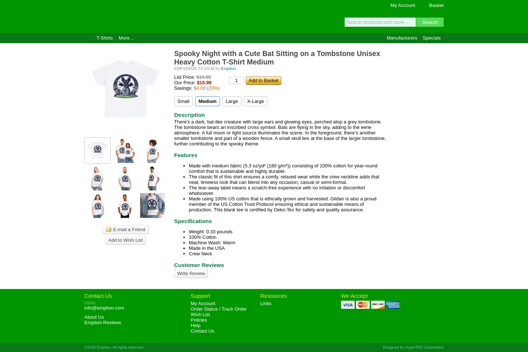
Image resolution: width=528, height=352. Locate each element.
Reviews (102, 322)
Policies (199, 320)
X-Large (255, 101)
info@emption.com (104, 308)
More (127, 38)
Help (196, 325)
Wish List (200, 314)
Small (183, 101)
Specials (432, 38)
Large (232, 101)
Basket (436, 5)
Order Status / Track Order (219, 309)
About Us (94, 317)
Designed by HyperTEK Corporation (413, 347)
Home (87, 38)
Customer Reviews (199, 265)
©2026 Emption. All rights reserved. (114, 347)
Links (265, 303)
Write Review (191, 273)
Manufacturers (402, 38)
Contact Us (98, 296)
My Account (402, 5)
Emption (126, 16)
